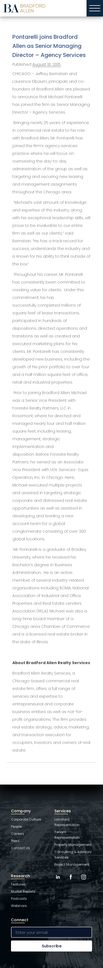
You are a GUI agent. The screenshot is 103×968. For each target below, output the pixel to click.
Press (15, 840)
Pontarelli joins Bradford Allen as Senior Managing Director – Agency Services (49, 46)
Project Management (71, 864)
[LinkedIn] (57, 881)
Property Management (72, 844)
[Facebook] (70, 881)
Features (18, 884)
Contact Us (20, 848)
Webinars (19, 905)
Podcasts (19, 898)
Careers (17, 833)
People (16, 826)
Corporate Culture (26, 819)
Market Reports (23, 891)
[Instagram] (83, 881)
